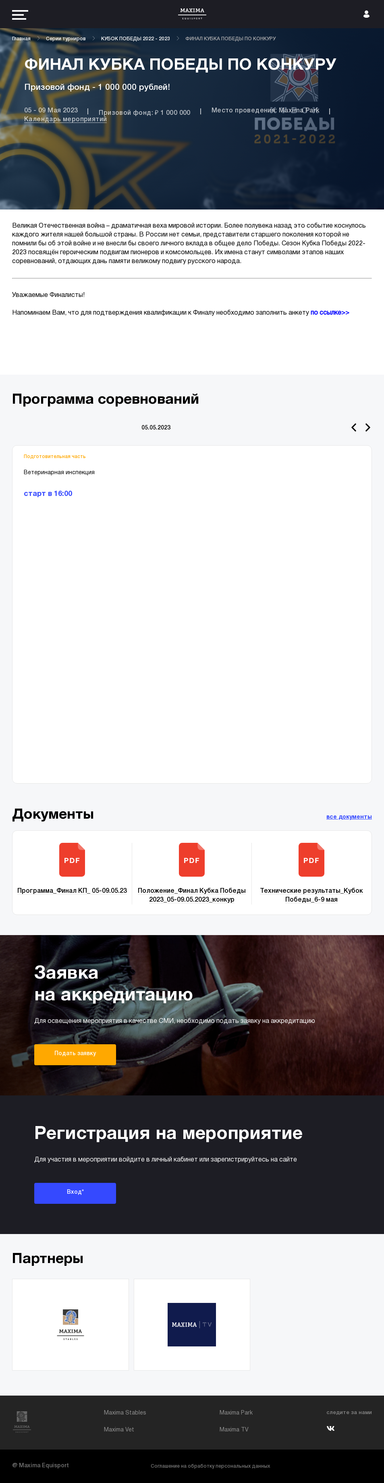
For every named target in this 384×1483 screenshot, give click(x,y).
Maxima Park (236, 1413)
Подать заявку (75, 1053)
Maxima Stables (125, 1413)
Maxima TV (234, 1430)
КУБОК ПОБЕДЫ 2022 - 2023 (135, 39)
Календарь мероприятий (65, 119)
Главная (21, 39)
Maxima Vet (119, 1430)
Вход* (75, 1192)
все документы (349, 817)
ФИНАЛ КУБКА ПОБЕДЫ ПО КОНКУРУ (230, 39)
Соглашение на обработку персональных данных (210, 1466)
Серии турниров (66, 39)
